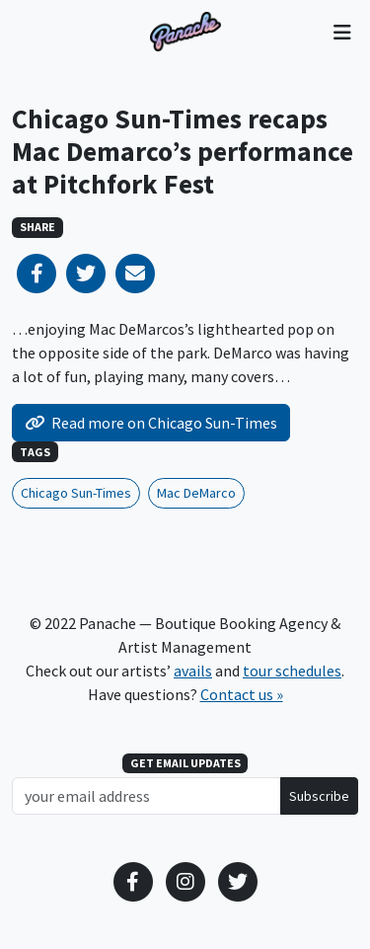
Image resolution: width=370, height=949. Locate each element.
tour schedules (292, 670)
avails (193, 670)
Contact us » (241, 694)
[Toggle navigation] (342, 31)
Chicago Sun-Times (76, 493)
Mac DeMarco (196, 493)
